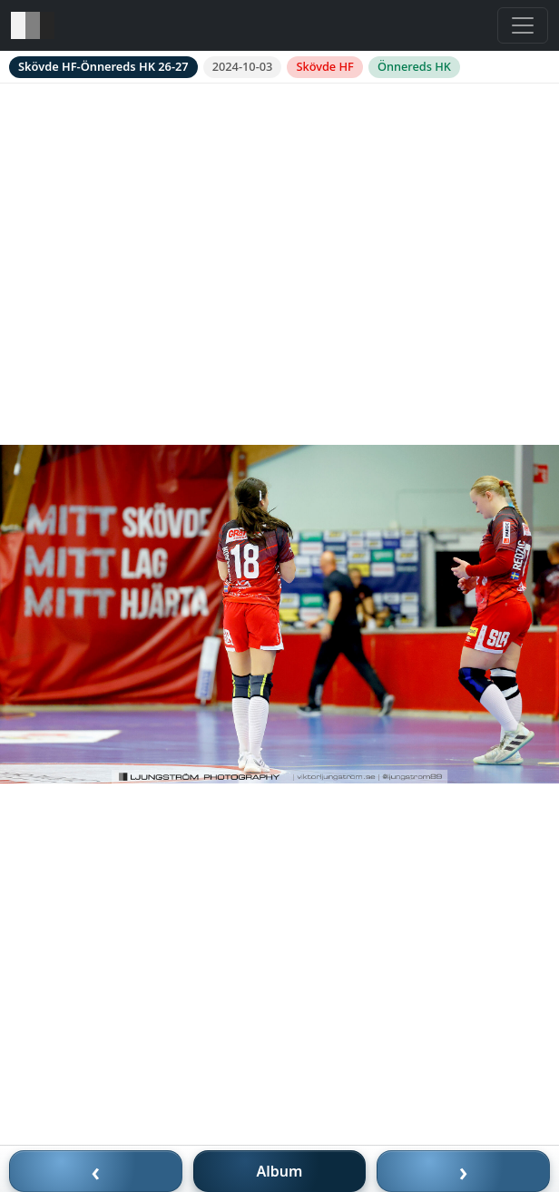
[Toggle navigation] (522, 25)
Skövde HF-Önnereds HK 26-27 (103, 66)
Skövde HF (324, 66)
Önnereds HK (414, 66)
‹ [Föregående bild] (96, 1171)
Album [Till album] (280, 1171)
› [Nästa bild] (463, 1171)
